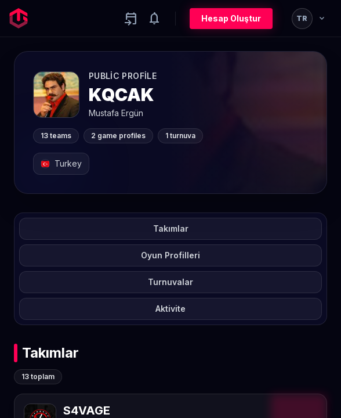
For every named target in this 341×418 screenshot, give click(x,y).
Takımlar (170, 228)
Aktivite (170, 309)
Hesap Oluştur (231, 18)
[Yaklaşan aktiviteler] (131, 19)
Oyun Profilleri (170, 255)
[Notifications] (154, 19)
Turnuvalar (170, 282)
